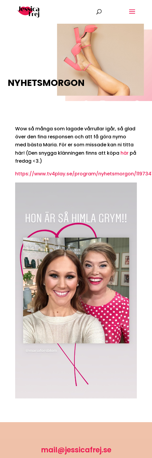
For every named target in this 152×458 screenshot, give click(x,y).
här (125, 153)
